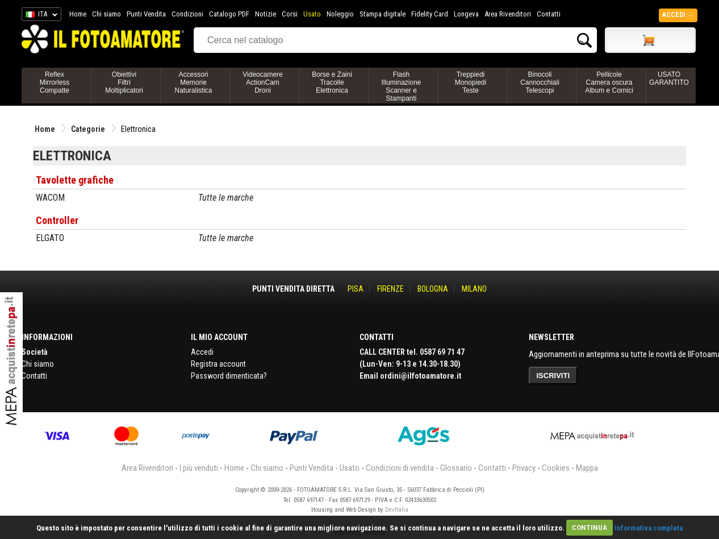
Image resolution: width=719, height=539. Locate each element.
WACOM (50, 197)
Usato (312, 14)
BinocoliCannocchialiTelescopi (539, 82)
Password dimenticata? (229, 375)
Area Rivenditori (507, 14)
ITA (39, 16)
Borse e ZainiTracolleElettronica (332, 82)
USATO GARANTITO (669, 78)
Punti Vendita (146, 14)
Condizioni (187, 14)
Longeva (466, 14)
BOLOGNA (432, 288)
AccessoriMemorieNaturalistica (193, 82)
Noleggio (340, 14)
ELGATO (50, 238)
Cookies (556, 468)
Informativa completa (649, 527)
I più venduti (198, 468)
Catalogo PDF (229, 14)
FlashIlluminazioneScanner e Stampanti (401, 86)
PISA (355, 288)
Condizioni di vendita (400, 468)
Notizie (265, 14)
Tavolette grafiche (75, 180)
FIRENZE (390, 288)
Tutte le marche (225, 197)
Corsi (290, 14)
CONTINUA (589, 527)
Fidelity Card (429, 14)
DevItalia (396, 509)
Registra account (218, 363)
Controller (57, 220)
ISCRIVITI (553, 375)
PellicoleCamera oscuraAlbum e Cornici (609, 82)
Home (77, 14)
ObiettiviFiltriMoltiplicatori (124, 82)
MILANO (474, 288)
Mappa (587, 468)
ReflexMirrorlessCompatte (55, 82)
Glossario (456, 468)
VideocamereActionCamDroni (263, 82)
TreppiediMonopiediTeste (470, 82)
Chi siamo (106, 14)
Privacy (524, 468)
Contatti (549, 14)
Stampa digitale (383, 14)
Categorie (88, 129)
